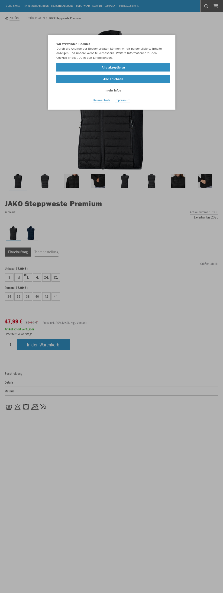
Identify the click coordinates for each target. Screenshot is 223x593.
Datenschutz (101, 100)
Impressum (122, 100)
